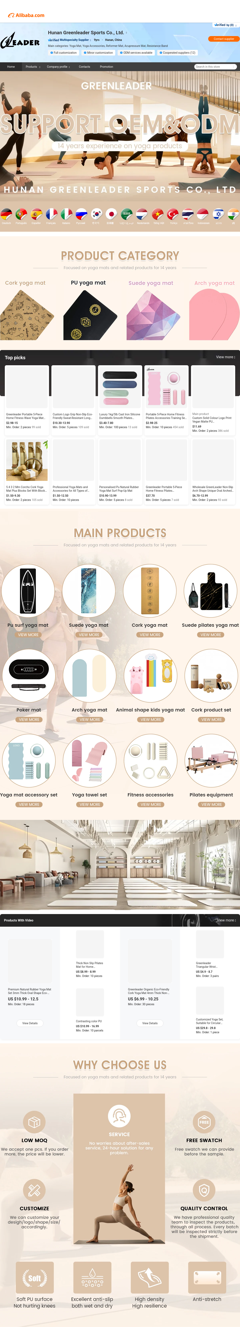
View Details (30, 1023)
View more (226, 920)
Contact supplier (224, 38)
